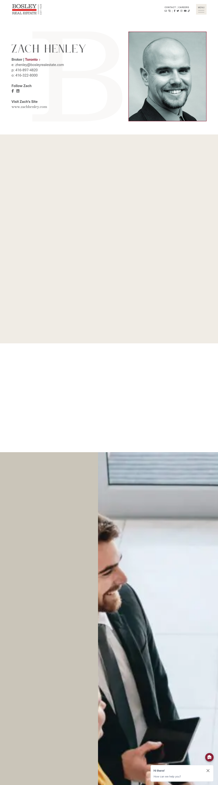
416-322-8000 (26, 75)
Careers (183, 7)
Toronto (32, 59)
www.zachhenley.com (29, 107)
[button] (201, 9)
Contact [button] (170, 7)
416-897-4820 (26, 70)
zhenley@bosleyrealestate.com (39, 65)
